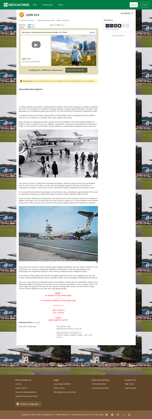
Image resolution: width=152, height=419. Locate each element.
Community (48, 4)
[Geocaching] (16, 4)
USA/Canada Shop (99, 384)
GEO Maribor (30, 20)
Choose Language (28, 404)
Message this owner (48, 20)
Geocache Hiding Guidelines (26, 392)
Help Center (129, 384)
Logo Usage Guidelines (62, 384)
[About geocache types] (21, 15)
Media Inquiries (131, 388)
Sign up (134, 5)
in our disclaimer (88, 81)
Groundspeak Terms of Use (81, 414)
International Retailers (100, 388)
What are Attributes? (112, 29)
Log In (144, 5)
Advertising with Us (118, 36)
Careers (18, 384)
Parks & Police (59, 388)
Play (35, 4)
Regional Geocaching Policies (26, 396)
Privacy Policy (98, 414)
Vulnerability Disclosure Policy (65, 392)
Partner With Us (21, 388)
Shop (60, 4)
